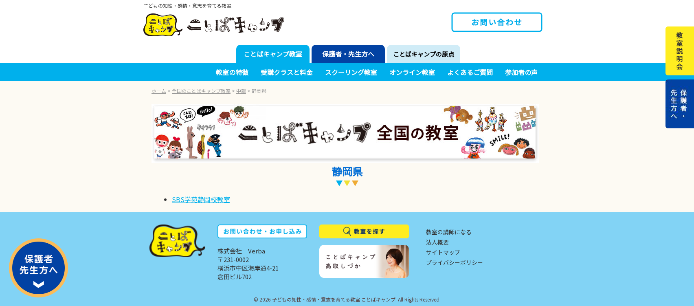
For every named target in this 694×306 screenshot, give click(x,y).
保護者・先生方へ (348, 54)
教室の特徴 (232, 72)
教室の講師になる (449, 232)
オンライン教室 (412, 72)
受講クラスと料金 (287, 72)
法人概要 (437, 242)
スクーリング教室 (351, 72)
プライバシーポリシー (454, 262)
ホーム (159, 90)
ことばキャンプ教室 (273, 54)
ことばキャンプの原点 (423, 54)
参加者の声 (521, 72)
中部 (241, 90)
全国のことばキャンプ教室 (201, 90)
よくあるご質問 (470, 72)
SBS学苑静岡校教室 (201, 199)
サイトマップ (443, 252)
